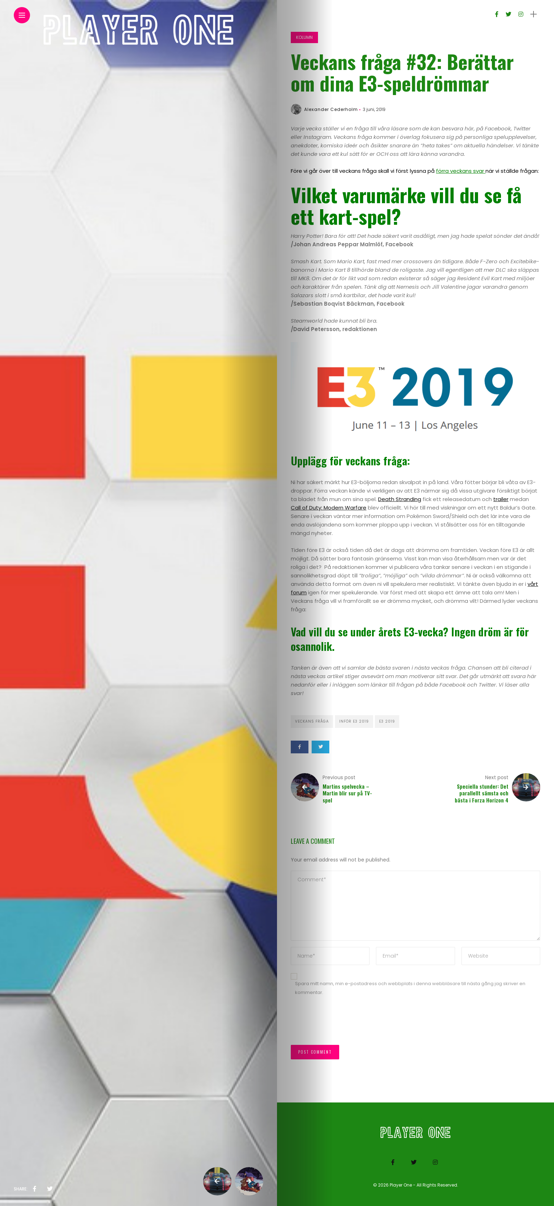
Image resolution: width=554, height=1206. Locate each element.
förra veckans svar (460, 171)
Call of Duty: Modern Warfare (328, 507)
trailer (500, 499)
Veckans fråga (312, 721)
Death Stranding (399, 499)
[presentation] (344, 1024)
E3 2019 (387, 721)
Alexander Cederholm (331, 109)
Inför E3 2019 (354, 721)
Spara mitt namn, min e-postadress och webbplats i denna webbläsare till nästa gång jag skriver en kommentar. (410, 988)
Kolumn (304, 37)
